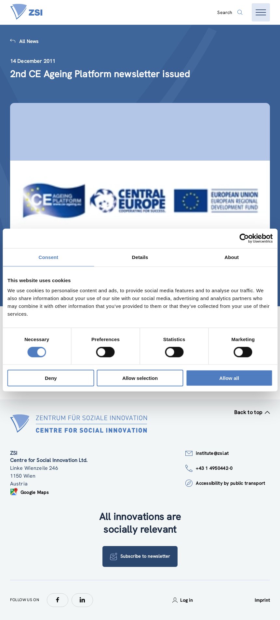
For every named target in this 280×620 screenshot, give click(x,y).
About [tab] (231, 257)
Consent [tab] (48, 257)
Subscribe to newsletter (140, 556)
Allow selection (140, 378)
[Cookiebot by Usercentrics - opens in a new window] (244, 238)
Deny (51, 378)
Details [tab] (140, 257)
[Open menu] (261, 12)
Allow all (229, 378)
